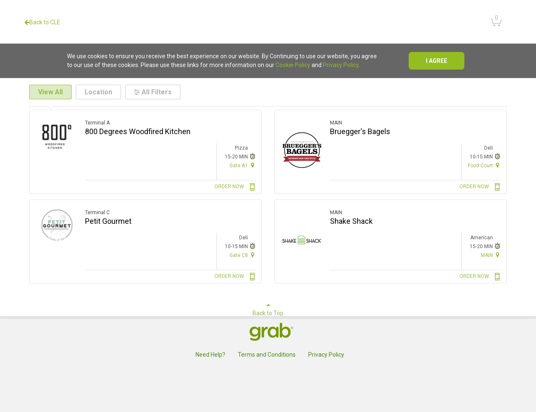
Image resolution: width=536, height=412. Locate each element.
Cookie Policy (293, 65)
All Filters (153, 92)
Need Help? (210, 354)
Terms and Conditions (267, 354)
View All (50, 92)
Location (98, 92)
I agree (436, 60)
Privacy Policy (340, 65)
